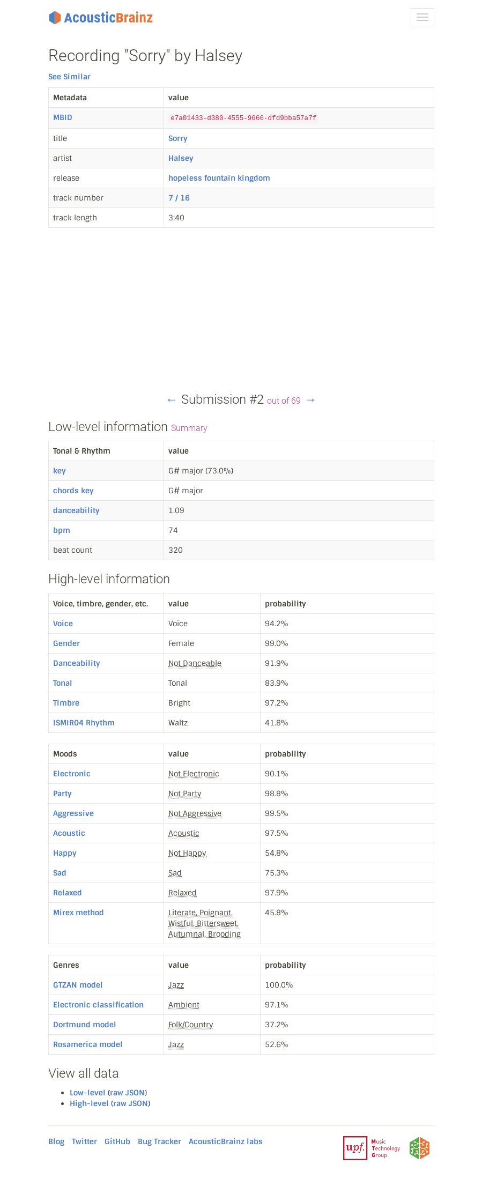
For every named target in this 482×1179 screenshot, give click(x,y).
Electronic (72, 773)
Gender (66, 643)
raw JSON (127, 1093)
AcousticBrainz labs (226, 1141)
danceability (76, 510)
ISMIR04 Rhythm (84, 723)
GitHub (117, 1141)
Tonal (62, 683)
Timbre (66, 703)
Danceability (76, 663)
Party (62, 793)
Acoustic (69, 833)
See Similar (69, 76)
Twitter (84, 1141)
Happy (65, 853)
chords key (73, 490)
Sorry (178, 138)
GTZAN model (78, 985)
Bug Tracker (159, 1141)
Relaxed (67, 893)
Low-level (88, 1093)
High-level (89, 1103)
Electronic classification (98, 1005)
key (59, 471)
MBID (62, 117)
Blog (56, 1141)
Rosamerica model (88, 1044)
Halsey (181, 158)
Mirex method (78, 912)
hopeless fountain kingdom (219, 178)
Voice (63, 623)
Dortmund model (84, 1024)
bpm (61, 530)
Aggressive (73, 813)
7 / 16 (179, 198)
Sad (59, 873)
